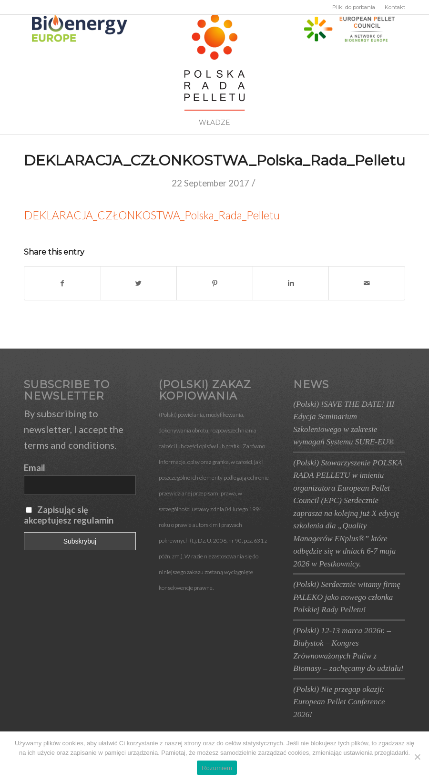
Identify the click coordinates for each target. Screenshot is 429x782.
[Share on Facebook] (62, 283)
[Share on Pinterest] (215, 283)
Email (34, 468)
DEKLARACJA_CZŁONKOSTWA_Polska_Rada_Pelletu (214, 160)
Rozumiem (217, 768)
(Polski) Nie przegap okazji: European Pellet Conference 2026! (339, 702)
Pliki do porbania (353, 7)
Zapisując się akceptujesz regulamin (68, 514)
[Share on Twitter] (139, 283)
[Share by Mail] (367, 283)
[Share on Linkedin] (291, 283)
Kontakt (395, 7)
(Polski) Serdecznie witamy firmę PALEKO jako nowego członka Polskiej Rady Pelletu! (346, 597)
